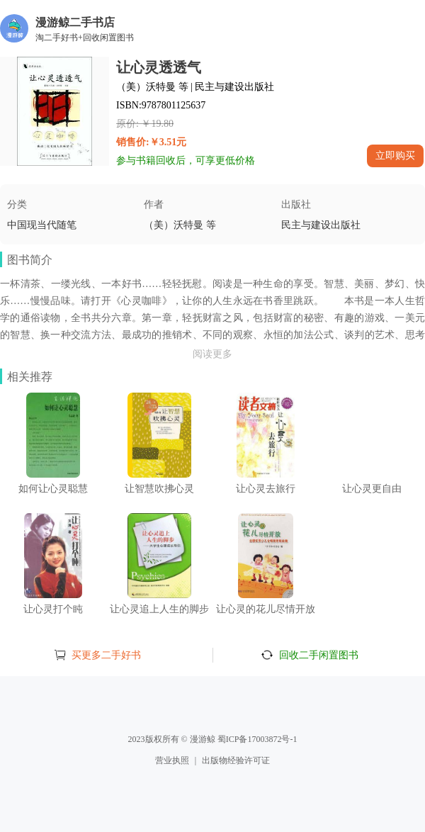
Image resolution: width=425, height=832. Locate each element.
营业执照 (172, 760)
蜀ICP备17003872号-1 (257, 739)
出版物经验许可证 (236, 760)
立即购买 (395, 155)
